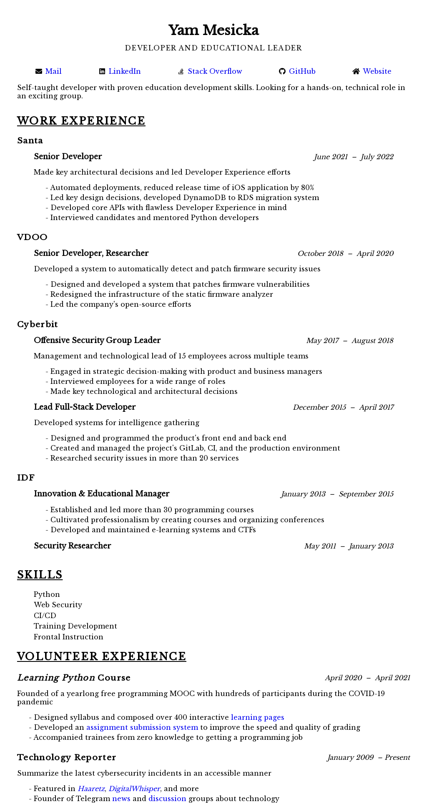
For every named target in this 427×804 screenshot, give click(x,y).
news (121, 798)
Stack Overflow (210, 71)
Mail (48, 71)
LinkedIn (120, 71)
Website (372, 71)
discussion (167, 798)
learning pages (257, 717)
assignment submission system (142, 727)
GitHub (297, 71)
